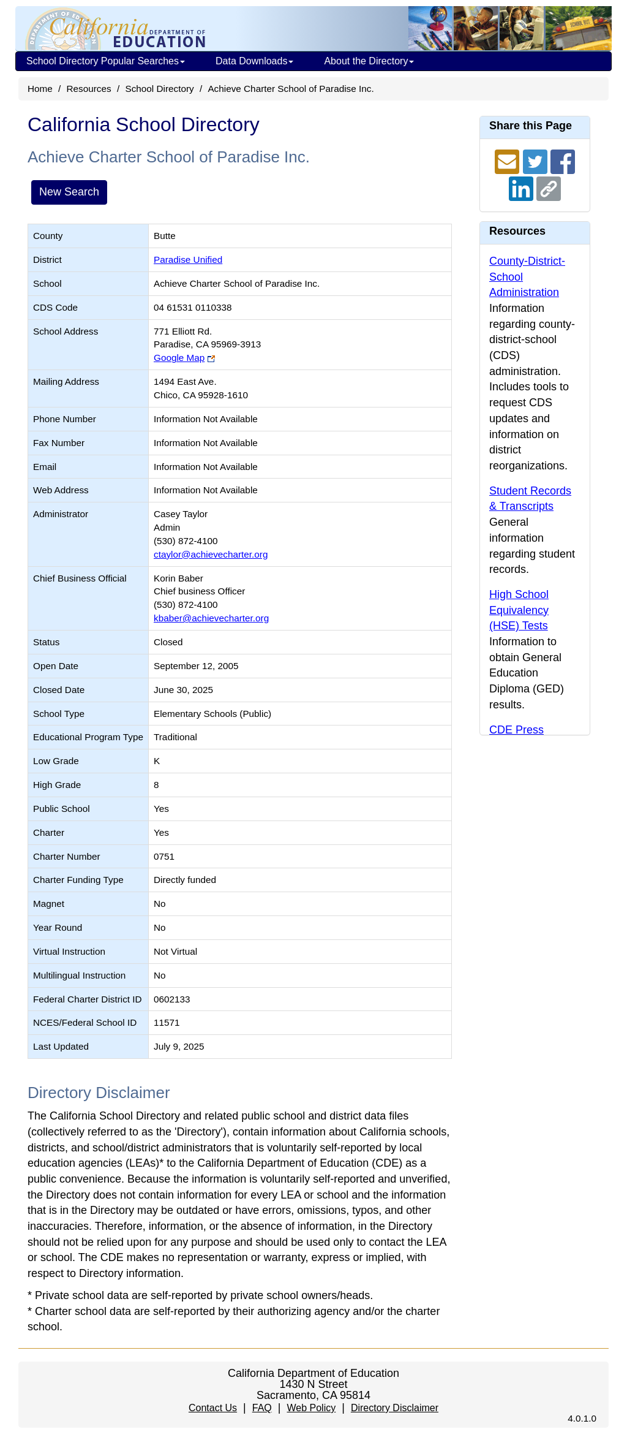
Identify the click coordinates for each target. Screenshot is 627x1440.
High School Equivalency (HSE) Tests (519, 610)
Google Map (179, 357)
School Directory (159, 88)
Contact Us (213, 1408)
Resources (89, 88)
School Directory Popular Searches (105, 61)
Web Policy (311, 1408)
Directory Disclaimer (394, 1408)
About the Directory (369, 61)
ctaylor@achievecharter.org (211, 554)
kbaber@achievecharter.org (211, 618)
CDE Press (516, 730)
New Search (69, 192)
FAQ (262, 1408)
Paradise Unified (188, 259)
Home (40, 88)
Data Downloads (254, 61)
